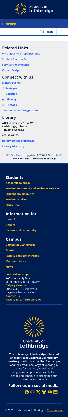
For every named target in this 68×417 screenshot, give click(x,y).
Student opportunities (20, 194)
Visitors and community (21, 230)
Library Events (11, 82)
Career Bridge (11, 70)
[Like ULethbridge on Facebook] (27, 392)
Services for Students (15, 64)
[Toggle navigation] (61, 31)
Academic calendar (18, 183)
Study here (13, 205)
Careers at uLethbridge (20, 244)
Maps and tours (16, 261)
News (9, 266)
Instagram (10, 88)
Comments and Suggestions (20, 110)
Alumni (10, 219)
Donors (10, 225)
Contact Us (13, 296)
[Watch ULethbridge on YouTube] (50, 392)
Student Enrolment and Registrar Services (32, 188)
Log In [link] (49, 31)
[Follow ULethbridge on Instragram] (32, 392)
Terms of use (55, 410)
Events (10, 250)
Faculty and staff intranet (22, 255)
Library (9, 23)
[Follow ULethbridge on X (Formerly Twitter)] (38, 392)
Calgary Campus (16, 285)
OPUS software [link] (15, 155)
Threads (9, 105)
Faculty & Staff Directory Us (23, 299)
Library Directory (13, 146)
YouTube (9, 93)
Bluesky (9, 99)
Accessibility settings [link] (44, 158)
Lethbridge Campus (18, 274)
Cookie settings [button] (20, 158)
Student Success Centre (17, 59)
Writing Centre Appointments (21, 53)
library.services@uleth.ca (18, 141)
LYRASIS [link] (57, 155)
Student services (16, 199)
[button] (40, 31)
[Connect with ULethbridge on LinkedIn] (55, 392)
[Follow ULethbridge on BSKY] (44, 392)
